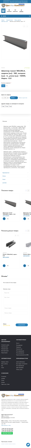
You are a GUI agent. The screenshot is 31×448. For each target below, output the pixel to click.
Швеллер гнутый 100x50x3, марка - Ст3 (9, 213)
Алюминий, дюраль (5, 345)
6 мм (10, 106)
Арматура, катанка (4, 361)
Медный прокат (4, 352)
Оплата (15, 176)
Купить (14, 97)
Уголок (2, 367)
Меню (3, 16)
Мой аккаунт (29, 16)
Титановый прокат (4, 348)
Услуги (15, 179)
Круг (2, 365)
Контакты (3, 382)
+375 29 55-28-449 (7, 431)
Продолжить (21, 324)
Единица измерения (5, 83)
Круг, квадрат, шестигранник (21, 363)
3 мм (3, 106)
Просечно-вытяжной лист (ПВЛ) (22, 355)
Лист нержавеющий (20, 351)
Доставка (15, 182)
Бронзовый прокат (4, 350)
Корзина (21, 11)
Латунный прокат (4, 347)
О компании (3, 376)
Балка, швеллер (4, 363)
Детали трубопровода (20, 361)
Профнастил (18, 347)
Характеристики (15, 172)
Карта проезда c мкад (6, 425)
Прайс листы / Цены (5, 384)
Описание (15, 121)
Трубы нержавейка (19, 367)
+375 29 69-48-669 (7, 429)
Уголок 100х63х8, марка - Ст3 (10, 255)
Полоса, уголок (19, 369)
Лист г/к (17, 343)
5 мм (6, 106)
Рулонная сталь (19, 349)
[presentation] (14, 319)
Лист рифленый (19, 345)
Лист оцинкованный (20, 353)
